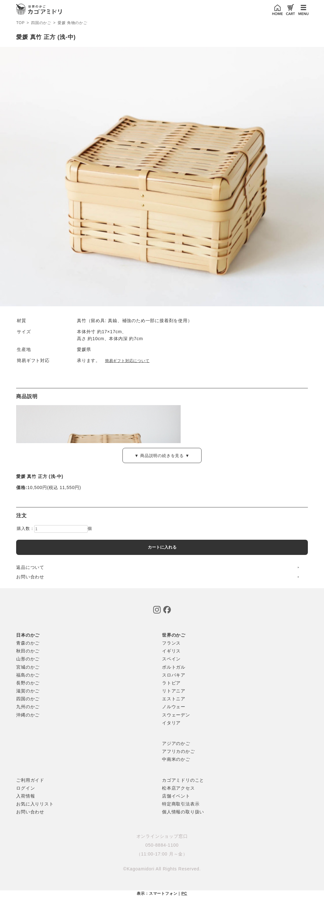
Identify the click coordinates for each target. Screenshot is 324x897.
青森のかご (28, 643)
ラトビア (171, 682)
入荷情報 (25, 795)
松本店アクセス (178, 788)
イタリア (171, 722)
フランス (171, 643)
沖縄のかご (28, 714)
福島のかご (28, 675)
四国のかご (41, 23)
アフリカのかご (178, 751)
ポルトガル (173, 667)
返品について (30, 567)
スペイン (171, 658)
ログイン (25, 788)
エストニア (173, 698)
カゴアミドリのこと (183, 780)
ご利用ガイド (30, 780)
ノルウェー (173, 706)
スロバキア (173, 675)
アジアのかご (176, 743)
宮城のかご (28, 667)
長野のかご (28, 682)
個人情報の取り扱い (183, 811)
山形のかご (28, 658)
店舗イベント (176, 795)
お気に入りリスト (34, 803)
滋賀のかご (28, 690)
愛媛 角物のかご (72, 23)
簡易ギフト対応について (127, 361)
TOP (20, 23)
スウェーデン (176, 714)
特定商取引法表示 (180, 803)
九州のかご (28, 706)
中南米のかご (176, 759)
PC (184, 893)
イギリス (171, 650)
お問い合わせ (30, 576)
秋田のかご (28, 650)
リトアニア (173, 690)
